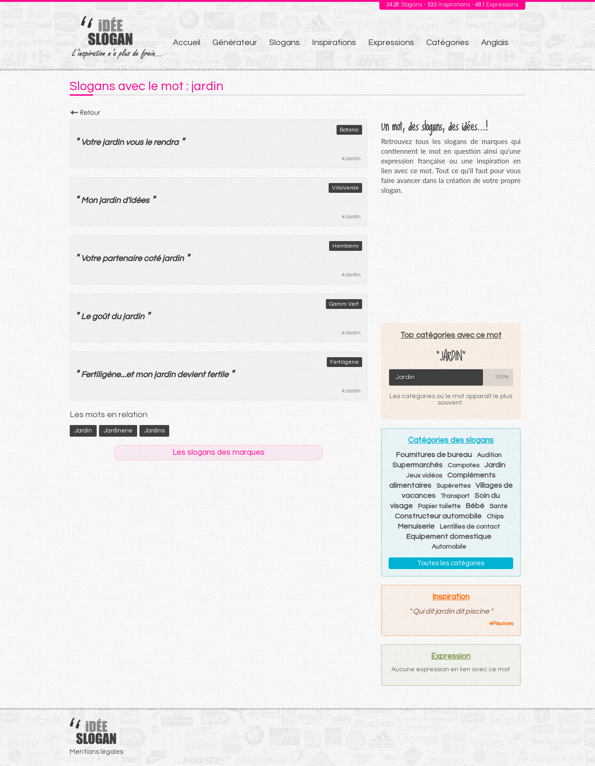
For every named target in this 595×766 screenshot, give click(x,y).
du (116, 316)
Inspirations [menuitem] (334, 42)
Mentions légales (96, 751)
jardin (113, 142)
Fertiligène (344, 362)
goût (100, 316)
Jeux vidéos (424, 475)
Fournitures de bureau (434, 454)
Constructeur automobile (438, 516)
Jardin (353, 159)
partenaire (122, 258)
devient (191, 374)
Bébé (475, 506)
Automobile (449, 546)
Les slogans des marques (218, 452)
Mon (89, 200)
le (148, 142)
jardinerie (118, 430)
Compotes (463, 465)
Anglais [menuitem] (495, 42)
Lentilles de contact (470, 527)
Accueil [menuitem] (186, 42)
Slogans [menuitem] (284, 42)
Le (85, 316)
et (129, 374)
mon (143, 374)
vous (134, 142)
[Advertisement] (451, 259)
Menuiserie (416, 526)
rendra (165, 142)
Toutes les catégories (450, 563)
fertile (217, 374)
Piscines (503, 624)
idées (139, 200)
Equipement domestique (448, 536)
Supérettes (453, 486)
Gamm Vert (344, 304)
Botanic (349, 130)
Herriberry (345, 246)
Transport (455, 496)
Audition (489, 455)
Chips (495, 516)
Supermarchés (417, 465)
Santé (498, 506)
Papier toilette (439, 506)
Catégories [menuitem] (447, 42)
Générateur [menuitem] (234, 42)
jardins (154, 430)
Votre (90, 142)
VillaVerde (345, 188)
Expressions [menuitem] (391, 42)
